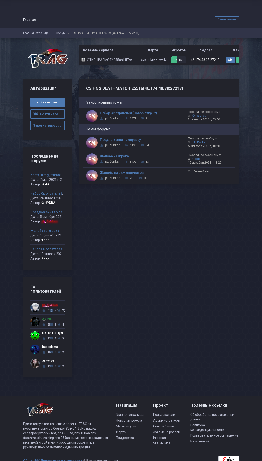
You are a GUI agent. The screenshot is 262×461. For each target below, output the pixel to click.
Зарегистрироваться (49, 125)
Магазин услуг (127, 426)
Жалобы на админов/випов (122, 172)
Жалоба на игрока (114, 156)
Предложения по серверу (120, 140)
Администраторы (166, 420)
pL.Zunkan (112, 118)
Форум (60, 33)
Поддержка (125, 438)
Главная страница (36, 33)
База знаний (199, 441)
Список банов (163, 426)
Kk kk (45, 258)
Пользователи (164, 414)
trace (196, 159)
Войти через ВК (49, 114)
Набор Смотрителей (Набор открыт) (128, 113)
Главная (29, 20)
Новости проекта (129, 420)
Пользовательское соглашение (214, 435)
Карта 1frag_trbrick (45, 175)
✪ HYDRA (199, 115)
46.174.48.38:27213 (205, 60)
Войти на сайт (226, 19)
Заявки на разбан (166, 432)
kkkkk (45, 184)
